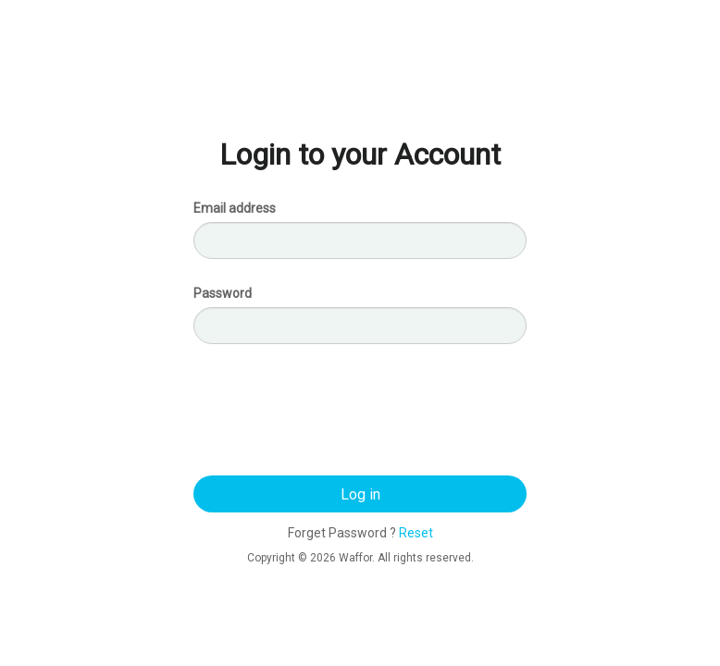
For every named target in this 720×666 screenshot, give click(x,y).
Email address (234, 208)
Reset (416, 532)
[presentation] (360, 414)
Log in (360, 494)
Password (222, 293)
